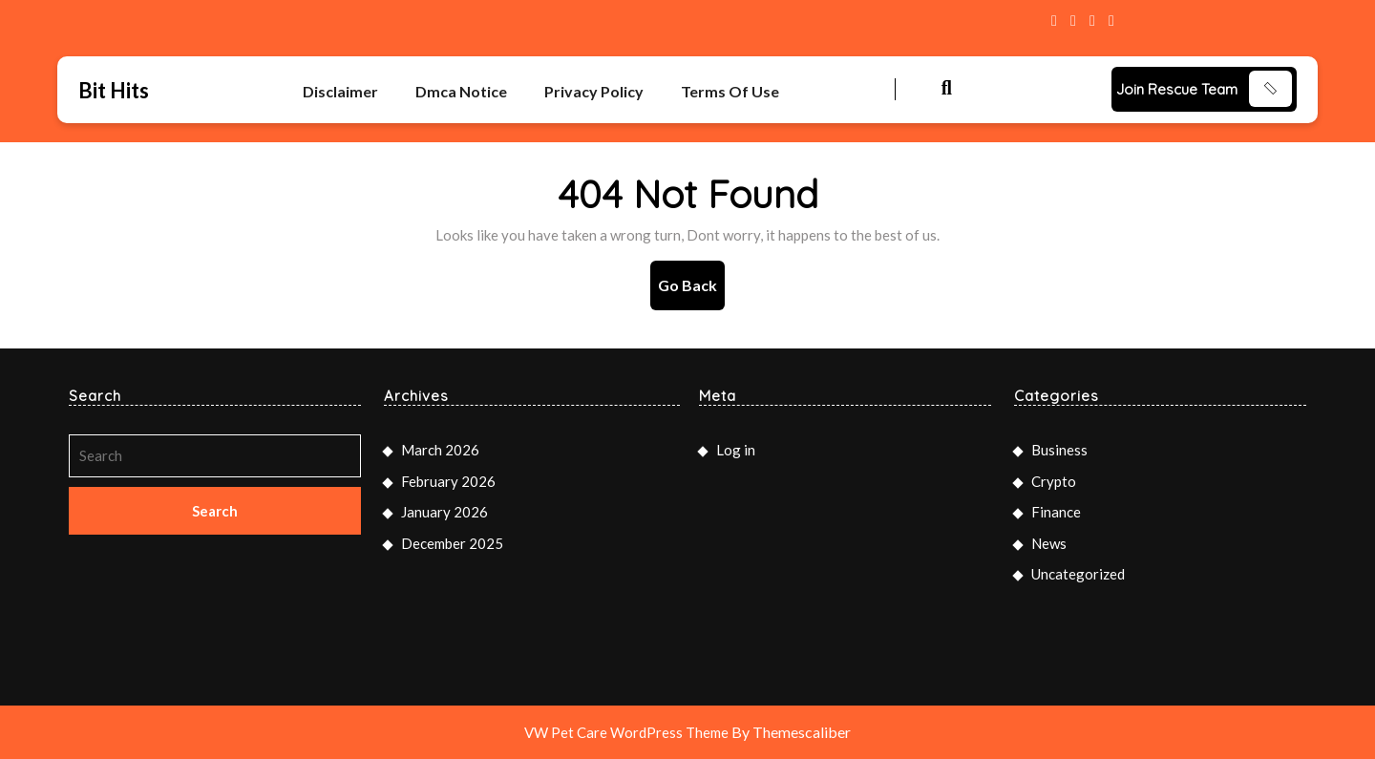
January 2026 (444, 511)
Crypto (1053, 481)
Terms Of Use (730, 91)
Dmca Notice (461, 91)
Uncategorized (1078, 573)
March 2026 (440, 449)
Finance (1056, 511)
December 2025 (452, 543)
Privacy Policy (594, 91)
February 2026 (448, 481)
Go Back (691, 291)
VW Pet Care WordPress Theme (626, 732)
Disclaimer (340, 91)
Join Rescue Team (1177, 89)
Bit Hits (113, 90)
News (1049, 543)
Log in (735, 449)
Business (1059, 449)
